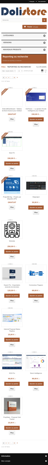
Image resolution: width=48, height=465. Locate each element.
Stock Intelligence (36, 373)
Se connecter (42, 1)
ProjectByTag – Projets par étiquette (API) (12, 198)
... (11, 77)
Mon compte (5, 461)
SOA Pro (12, 373)
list (45, 71)
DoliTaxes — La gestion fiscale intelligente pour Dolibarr (36, 110)
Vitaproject (36, 197)
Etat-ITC (12, 153)
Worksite (12, 241)
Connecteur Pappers (36, 285)
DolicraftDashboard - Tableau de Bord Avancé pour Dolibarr (12, 110)
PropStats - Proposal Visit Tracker (12, 418)
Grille (42, 71)
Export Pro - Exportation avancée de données (12, 286)
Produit (32, 27)
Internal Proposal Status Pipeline (12, 330)
